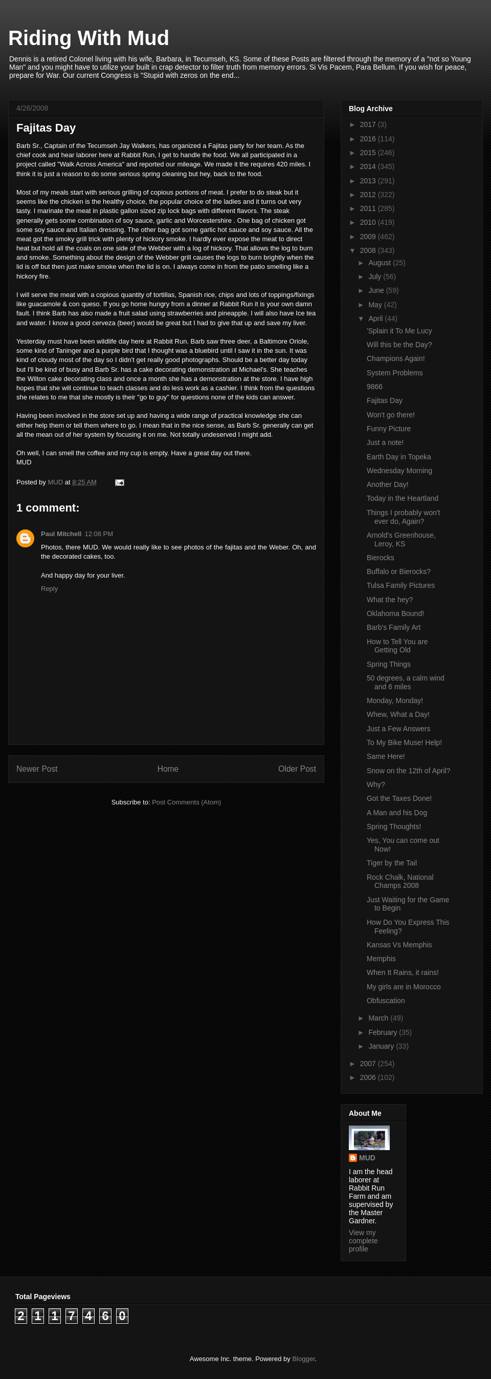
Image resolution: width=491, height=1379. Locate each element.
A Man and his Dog (397, 813)
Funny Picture (389, 429)
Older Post (297, 769)
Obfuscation (386, 1000)
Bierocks (380, 558)
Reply (49, 588)
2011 (369, 208)
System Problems (395, 373)
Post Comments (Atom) (186, 802)
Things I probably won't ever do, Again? (403, 516)
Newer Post (37, 769)
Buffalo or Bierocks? (399, 571)
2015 (369, 152)
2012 (369, 194)
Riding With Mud (88, 38)
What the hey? (390, 600)
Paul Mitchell (61, 534)
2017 (369, 124)
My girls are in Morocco (404, 987)
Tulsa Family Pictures (401, 585)
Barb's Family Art (393, 627)
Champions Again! (396, 358)
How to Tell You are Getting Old (397, 646)
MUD (367, 1158)
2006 (369, 1077)
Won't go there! (391, 415)
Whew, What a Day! (398, 714)
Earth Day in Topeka (399, 457)
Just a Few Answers (399, 729)
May (376, 305)
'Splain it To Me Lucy (399, 331)
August (380, 263)
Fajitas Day (385, 400)
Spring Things (389, 664)
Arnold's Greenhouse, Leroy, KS (401, 539)
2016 (369, 139)
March (379, 1018)
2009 (369, 236)
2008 (369, 250)
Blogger (303, 1359)
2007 (369, 1063)
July (375, 276)
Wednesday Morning (399, 470)
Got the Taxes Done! (399, 798)
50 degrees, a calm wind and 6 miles (405, 682)
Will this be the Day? (399, 345)
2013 (369, 181)
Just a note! (385, 442)
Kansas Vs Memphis (399, 945)
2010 (369, 222)
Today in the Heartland (402, 498)
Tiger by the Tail (392, 863)
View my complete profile (363, 1240)
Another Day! (388, 484)
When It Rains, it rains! (403, 972)
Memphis (381, 958)
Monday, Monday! (395, 700)
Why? (376, 784)
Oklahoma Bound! (395, 613)
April (376, 318)
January (382, 1046)
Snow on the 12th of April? (408, 771)
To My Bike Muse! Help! (404, 742)
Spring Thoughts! (394, 826)
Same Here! (386, 756)
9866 (375, 387)
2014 (369, 166)
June (377, 290)
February (383, 1032)
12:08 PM (98, 534)
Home (168, 769)
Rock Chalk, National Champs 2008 (400, 881)
